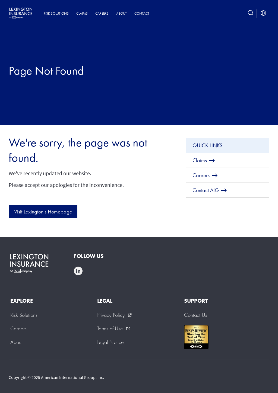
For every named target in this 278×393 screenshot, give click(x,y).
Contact (141, 13)
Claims (82, 13)
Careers (102, 13)
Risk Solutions (56, 13)
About (121, 13)
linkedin (78, 271)
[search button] (250, 13)
